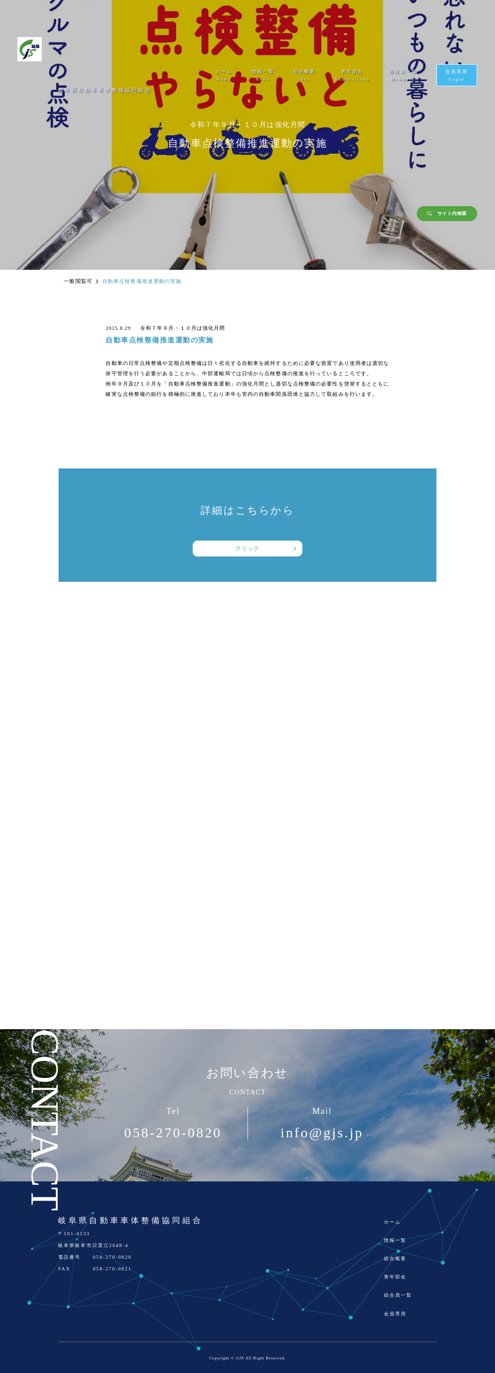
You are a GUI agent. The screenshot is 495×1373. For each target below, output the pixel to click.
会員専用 (395, 1313)
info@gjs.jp (321, 1133)
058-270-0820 (173, 1133)
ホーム (392, 1222)
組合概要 (395, 1258)
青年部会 (395, 1276)
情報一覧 (395, 1240)
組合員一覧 (398, 1295)
